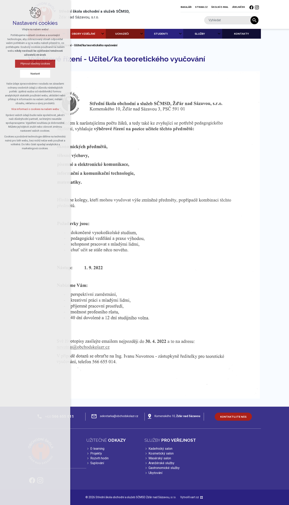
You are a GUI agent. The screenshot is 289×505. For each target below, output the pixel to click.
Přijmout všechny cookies (35, 63)
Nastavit (35, 73)
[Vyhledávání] (254, 20)
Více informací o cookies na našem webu (35, 109)
